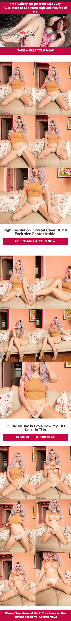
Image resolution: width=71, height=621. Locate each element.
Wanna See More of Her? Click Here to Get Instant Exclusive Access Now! (35, 615)
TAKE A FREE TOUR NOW (35, 50)
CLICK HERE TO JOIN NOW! (35, 437)
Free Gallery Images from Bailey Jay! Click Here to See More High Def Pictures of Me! (35, 8)
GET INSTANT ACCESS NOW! (35, 241)
